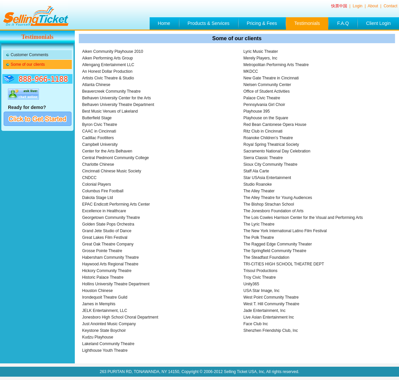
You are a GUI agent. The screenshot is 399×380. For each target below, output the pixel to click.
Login (358, 6)
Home (164, 23)
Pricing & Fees (262, 23)
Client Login (378, 23)
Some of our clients (28, 64)
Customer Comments (29, 54)
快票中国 (339, 6)
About (373, 6)
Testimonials (307, 23)
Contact (390, 6)
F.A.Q (343, 23)
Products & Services (208, 23)
